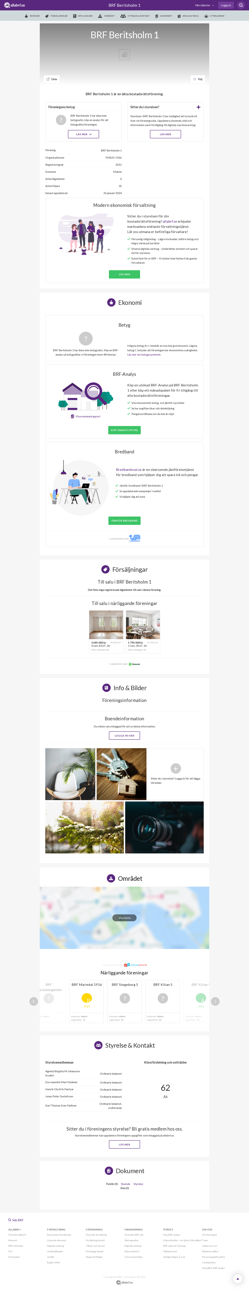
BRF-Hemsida (15, 1245)
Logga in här (124, 735)
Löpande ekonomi (56, 1240)
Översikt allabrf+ (17, 1234)
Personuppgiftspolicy (213, 1256)
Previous (33, 1001)
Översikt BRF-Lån (134, 1234)
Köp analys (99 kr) (124, 430)
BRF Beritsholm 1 (125, 5)
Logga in (226, 5)
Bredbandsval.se (129, 469)
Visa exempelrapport (88, 416)
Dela (52, 79)
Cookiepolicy (209, 1262)
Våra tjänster (203, 5)
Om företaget (209, 1234)
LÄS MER (165, 134)
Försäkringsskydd (95, 1240)
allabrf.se (170, 221)
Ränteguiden (131, 1240)
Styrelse (138, 1183)
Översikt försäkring (96, 1234)
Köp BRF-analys (171, 1234)
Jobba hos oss (209, 1245)
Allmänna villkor (210, 1251)
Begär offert (53, 1262)
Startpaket (14, 1256)
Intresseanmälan (133, 1256)
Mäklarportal (170, 1251)
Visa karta (124, 917)
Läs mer (83, 134)
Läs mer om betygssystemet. (144, 354)
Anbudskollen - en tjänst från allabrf (182, 1240)
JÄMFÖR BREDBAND (124, 520)
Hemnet (12, 1240)
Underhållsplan (55, 1251)
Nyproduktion (131, 1251)
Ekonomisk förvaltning (59, 1234)
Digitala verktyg (55, 1245)
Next (215, 1001)
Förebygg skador (95, 1251)
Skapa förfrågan (94, 1256)
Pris (10, 1251)
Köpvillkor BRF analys (213, 1267)
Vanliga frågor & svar (174, 1256)
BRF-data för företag (174, 1245)
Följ (197, 79)
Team (205, 1240)
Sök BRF (16, 1220)
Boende (125, 1183)
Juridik (50, 1256)
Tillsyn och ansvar (95, 1245)
